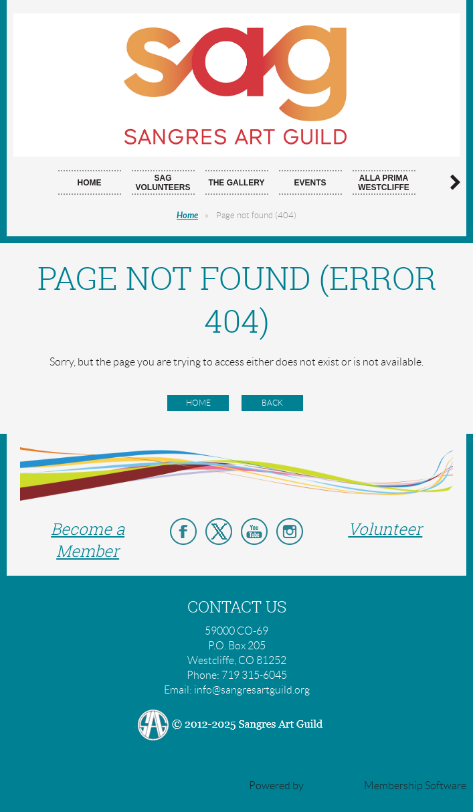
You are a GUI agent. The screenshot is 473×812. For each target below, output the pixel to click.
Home (187, 215)
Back (272, 402)
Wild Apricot (334, 785)
